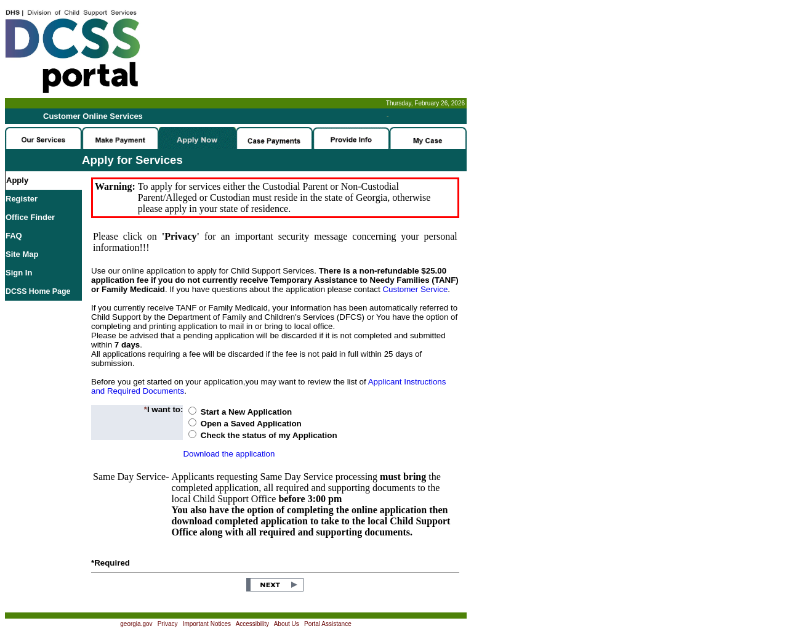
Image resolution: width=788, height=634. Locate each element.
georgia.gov (136, 623)
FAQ (14, 235)
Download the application (229, 453)
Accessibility (252, 623)
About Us (286, 623)
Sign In (19, 272)
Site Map (22, 254)
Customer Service (415, 289)
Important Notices (207, 623)
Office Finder (30, 217)
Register (22, 198)
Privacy (168, 623)
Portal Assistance (328, 623)
